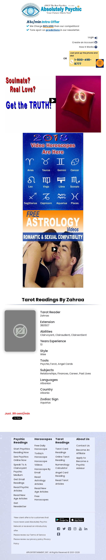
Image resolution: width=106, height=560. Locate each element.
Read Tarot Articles (61, 482)
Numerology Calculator (62, 466)
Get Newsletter (20, 504)
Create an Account (83, 42)
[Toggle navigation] (100, 63)
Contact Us (83, 445)
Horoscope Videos (41, 463)
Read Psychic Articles (21, 489)
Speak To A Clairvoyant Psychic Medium (20, 470)
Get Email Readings (19, 481)
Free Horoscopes (41, 498)
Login (91, 37)
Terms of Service (37, 535)
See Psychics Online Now (21, 458)
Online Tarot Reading (62, 458)
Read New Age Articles (20, 496)
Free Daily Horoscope (41, 447)
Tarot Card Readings (61, 450)
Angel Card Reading (61, 474)
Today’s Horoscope (41, 455)
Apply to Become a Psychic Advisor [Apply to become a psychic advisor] (82, 463)
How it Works (86, 47)
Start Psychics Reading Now (22, 450)
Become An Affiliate (83, 451)
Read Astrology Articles (40, 480)
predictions (53, 30)
